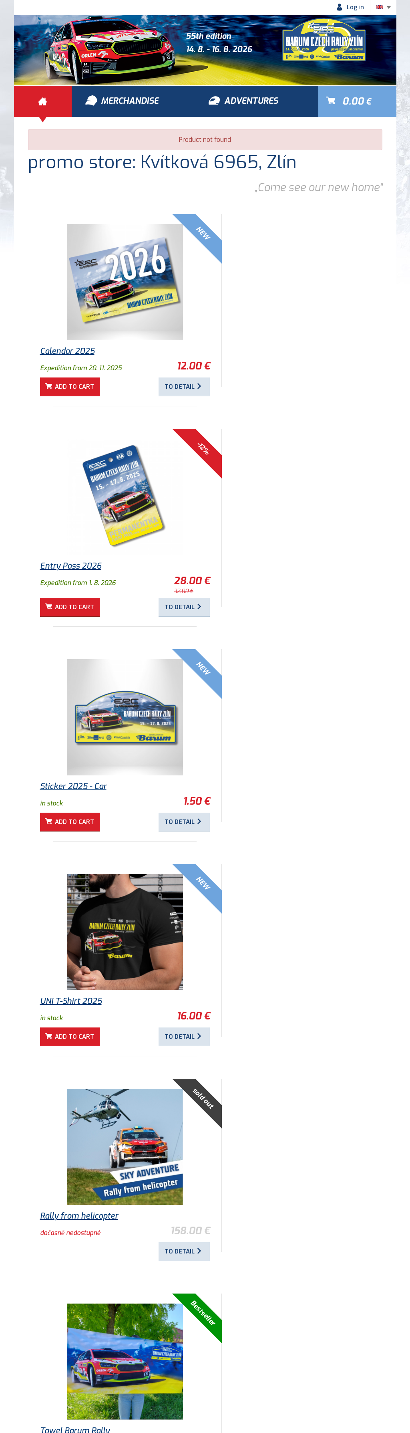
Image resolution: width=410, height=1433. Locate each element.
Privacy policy (97, 1381)
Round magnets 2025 (80, 1001)
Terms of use (41, 1381)
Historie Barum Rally (164, 1381)
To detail (162, 387)
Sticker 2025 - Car (73, 571)
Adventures (121, 1335)
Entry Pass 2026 (247, 351)
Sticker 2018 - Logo (75, 1216)
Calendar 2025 (67, 351)
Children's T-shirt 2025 (259, 1001)
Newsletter (272, 1381)
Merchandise (287, 1335)
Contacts (225, 1381)
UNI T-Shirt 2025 (248, 571)
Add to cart (75, 387)
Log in (355, 7)
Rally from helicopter (79, 786)
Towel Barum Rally (252, 786)
